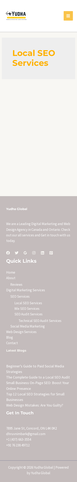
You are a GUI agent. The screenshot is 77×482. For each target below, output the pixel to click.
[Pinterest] (51, 253)
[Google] (25, 253)
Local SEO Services (28, 303)
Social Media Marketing (27, 326)
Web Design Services (21, 332)
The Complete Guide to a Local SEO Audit (38, 377)
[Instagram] (34, 253)
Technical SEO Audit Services (39, 320)
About (10, 278)
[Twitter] (16, 253)
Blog (9, 337)
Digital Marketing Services (25, 290)
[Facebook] (8, 253)
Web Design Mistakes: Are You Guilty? (34, 405)
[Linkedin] (42, 253)
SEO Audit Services (28, 314)
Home (10, 272)
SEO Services (20, 296)
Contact (12, 343)
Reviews (16, 284)
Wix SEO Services (26, 308)
